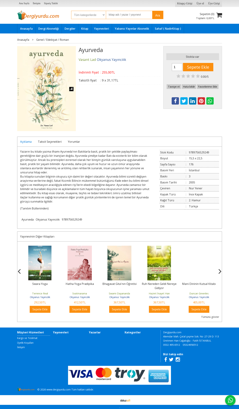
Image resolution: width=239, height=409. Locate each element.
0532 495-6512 (171, 344)
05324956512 (190, 344)
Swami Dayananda (119, 293)
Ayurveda (28, 219)
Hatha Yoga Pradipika (80, 284)
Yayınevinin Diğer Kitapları (37, 236)
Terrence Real (40, 293)
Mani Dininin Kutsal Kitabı (199, 284)
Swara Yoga (40, 284)
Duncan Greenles (199, 293)
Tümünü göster (210, 316)
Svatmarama (79, 293)
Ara (157, 15)
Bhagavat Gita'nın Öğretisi (119, 284)
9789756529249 (72, 219)
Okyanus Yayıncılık (48, 219)
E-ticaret (113, 400)
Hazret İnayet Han (159, 293)
